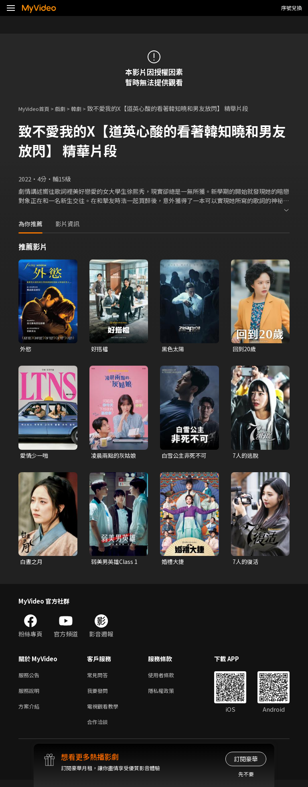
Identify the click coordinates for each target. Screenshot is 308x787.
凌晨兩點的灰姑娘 (115, 456)
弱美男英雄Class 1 (115, 563)
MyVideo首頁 (36, 108)
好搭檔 (100, 349)
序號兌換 (291, 8)
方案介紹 (30, 711)
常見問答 (99, 678)
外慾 (26, 349)
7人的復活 (246, 563)
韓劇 (84, 108)
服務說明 (30, 694)
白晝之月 (32, 563)
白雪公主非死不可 (186, 456)
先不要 (246, 774)
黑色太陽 (174, 349)
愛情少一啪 (35, 456)
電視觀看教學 (105, 711)
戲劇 (67, 108)
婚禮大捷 (174, 563)
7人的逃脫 (246, 456)
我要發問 (99, 694)
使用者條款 (168, 678)
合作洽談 (99, 728)
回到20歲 (245, 349)
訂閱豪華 (246, 759)
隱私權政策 (168, 694)
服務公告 (30, 678)
